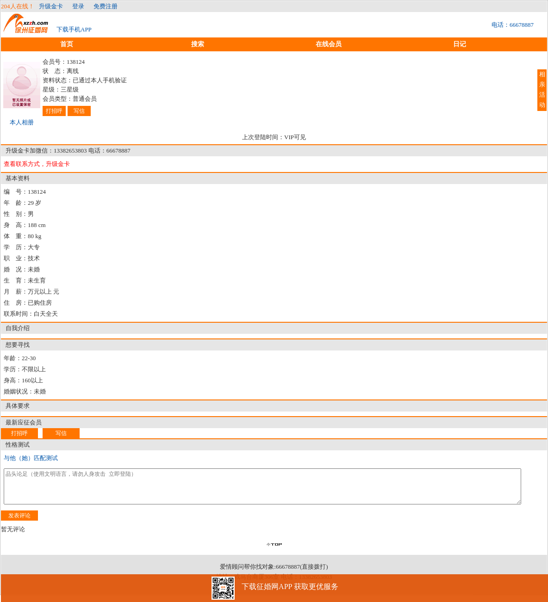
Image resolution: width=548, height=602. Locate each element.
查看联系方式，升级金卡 (37, 163)
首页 (66, 44)
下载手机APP (74, 29)
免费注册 (105, 6)
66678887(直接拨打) (302, 573)
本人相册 (22, 122)
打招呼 (54, 111)
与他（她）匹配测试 (31, 458)
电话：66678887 (513, 24)
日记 (459, 44)
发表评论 (19, 522)
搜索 (197, 44)
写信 (79, 111)
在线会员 (329, 44)
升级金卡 (51, 6)
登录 (78, 6)
